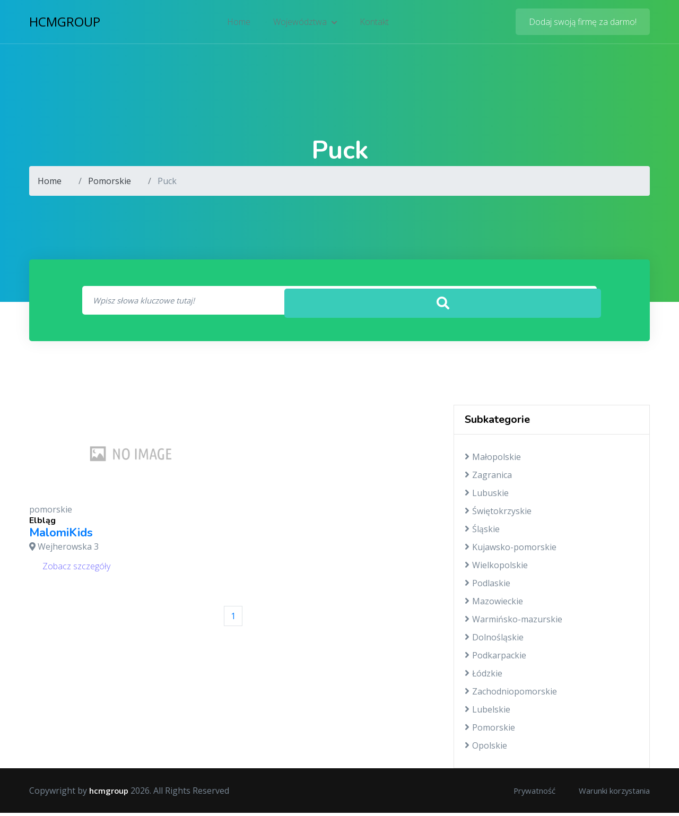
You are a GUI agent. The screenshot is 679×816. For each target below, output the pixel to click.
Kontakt (373, 24)
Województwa (305, 24)
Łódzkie (483, 676)
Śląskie (482, 532)
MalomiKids (61, 536)
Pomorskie (109, 181)
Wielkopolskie (496, 568)
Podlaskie (487, 586)
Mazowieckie (494, 604)
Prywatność (520, 794)
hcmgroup (64, 23)
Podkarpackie (495, 658)
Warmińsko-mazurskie (513, 622)
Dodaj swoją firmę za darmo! (583, 24)
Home (240, 24)
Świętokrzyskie (498, 514)
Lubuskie (487, 496)
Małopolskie (493, 460)
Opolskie (486, 748)
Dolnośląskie (494, 640)
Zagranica (488, 478)
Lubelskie (487, 712)
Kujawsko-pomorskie (510, 550)
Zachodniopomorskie (511, 694)
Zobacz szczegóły (76, 569)
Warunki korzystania (608, 794)
